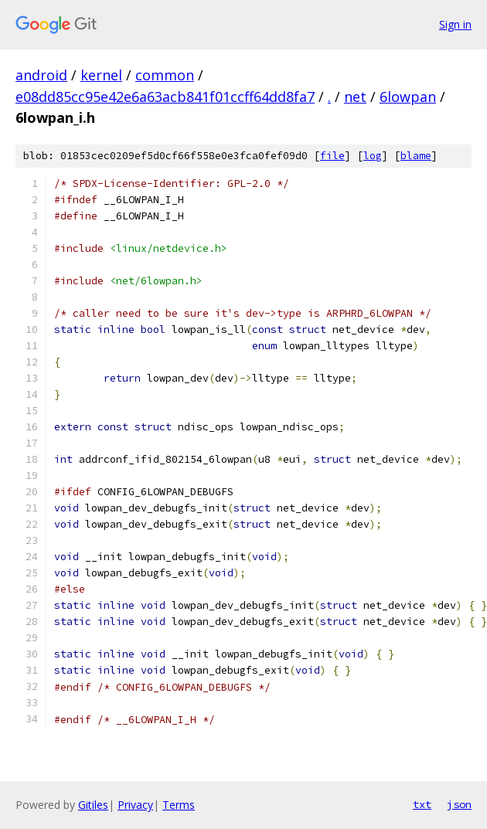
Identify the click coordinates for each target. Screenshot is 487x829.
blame (415, 155)
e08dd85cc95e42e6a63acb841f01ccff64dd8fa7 (165, 96)
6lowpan (408, 96)
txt (422, 804)
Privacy (135, 804)
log (372, 155)
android (41, 75)
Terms (178, 804)
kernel (101, 75)
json (459, 804)
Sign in (455, 24)
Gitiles (93, 804)
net (355, 96)
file (332, 155)
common (164, 75)
